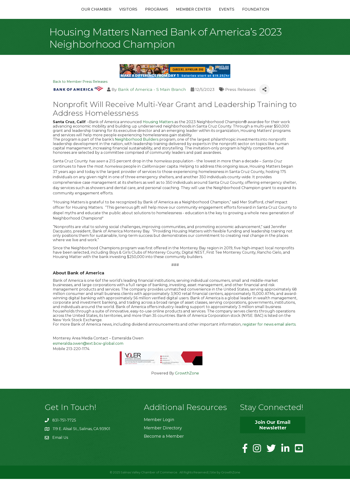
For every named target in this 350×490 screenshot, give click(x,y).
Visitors (104, 14)
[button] (272, 436)
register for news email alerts (269, 335)
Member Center (218, 14)
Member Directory (163, 438)
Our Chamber (71, 14)
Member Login (159, 430)
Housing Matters (158, 133)
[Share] (264, 100)
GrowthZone (187, 384)
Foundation (280, 14)
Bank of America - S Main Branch (152, 100)
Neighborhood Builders (136, 150)
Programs (131, 14)
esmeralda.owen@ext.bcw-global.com (88, 354)
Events (251, 14)
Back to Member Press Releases (80, 93)
